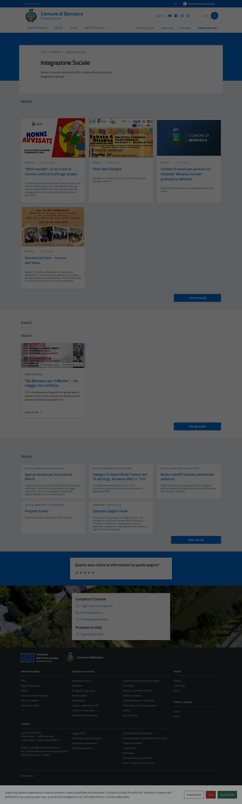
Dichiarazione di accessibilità (137, 758)
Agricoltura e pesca (81, 681)
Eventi (177, 716)
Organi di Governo (30, 685)
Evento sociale (34, 374)
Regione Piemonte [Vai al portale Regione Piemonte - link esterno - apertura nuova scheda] (32, 3)
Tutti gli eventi (197, 426)
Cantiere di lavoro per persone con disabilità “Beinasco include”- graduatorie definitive (186, 173)
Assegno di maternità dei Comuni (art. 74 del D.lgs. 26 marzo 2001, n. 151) (120, 476)
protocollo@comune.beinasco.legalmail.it (47, 751)
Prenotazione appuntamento (86, 738)
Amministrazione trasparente (138, 733)
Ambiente (77, 685)
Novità (59, 27)
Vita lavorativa (130, 715)
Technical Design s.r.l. (42, 795)
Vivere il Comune (95, 27)
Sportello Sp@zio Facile (110, 511)
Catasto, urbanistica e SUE (85, 705)
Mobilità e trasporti (132, 695)
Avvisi (177, 690)
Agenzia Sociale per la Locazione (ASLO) (48, 476)
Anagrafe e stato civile (107, 505)
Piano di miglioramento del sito (138, 763)
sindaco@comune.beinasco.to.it (44, 747)
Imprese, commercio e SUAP (137, 690)
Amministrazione (37, 27)
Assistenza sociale (145, 28)
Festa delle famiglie (107, 168)
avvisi (97, 162)
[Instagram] (181, 15)
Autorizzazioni (79, 700)
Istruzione (186, 28)
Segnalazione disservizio (84, 743)
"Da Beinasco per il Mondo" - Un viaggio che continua (51, 383)
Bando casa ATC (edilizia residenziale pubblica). (187, 476)
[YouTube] (169, 15)
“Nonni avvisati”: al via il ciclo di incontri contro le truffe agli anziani (51, 171)
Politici (24, 690)
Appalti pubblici (79, 695)
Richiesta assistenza (82, 748)
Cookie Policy (129, 748)
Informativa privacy (133, 743)
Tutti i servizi (196, 540)
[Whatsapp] (187, 15)
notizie (29, 162)
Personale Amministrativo (34, 695)
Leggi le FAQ (78, 733)
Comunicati (179, 685)
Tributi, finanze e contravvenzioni (139, 705)
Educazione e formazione (84, 715)
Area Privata (27, 776)
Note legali (128, 753)
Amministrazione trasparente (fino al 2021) (145, 738)
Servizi (74, 27)
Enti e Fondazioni (30, 700)
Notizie (177, 681)
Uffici (23, 681)
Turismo (127, 710)
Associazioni (167, 28)
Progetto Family (36, 511)
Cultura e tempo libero (83, 710)
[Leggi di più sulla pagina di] (33, 412)
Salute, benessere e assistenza (44, 468)
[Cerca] (214, 15)
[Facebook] (175, 15)
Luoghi (177, 711)
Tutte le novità (197, 298)
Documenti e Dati (30, 705)
